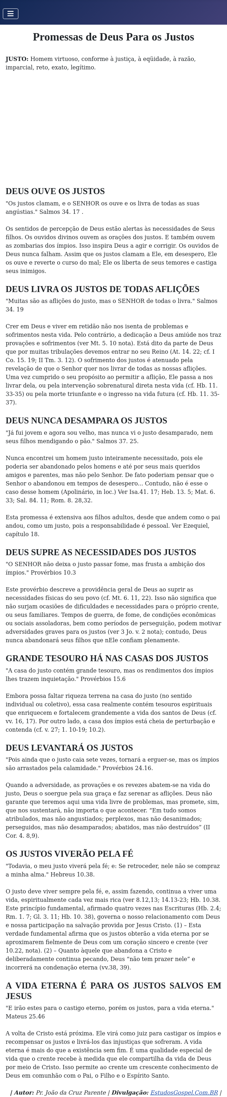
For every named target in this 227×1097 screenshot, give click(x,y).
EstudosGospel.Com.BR (183, 1092)
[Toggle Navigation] (10, 13)
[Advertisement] (113, 133)
